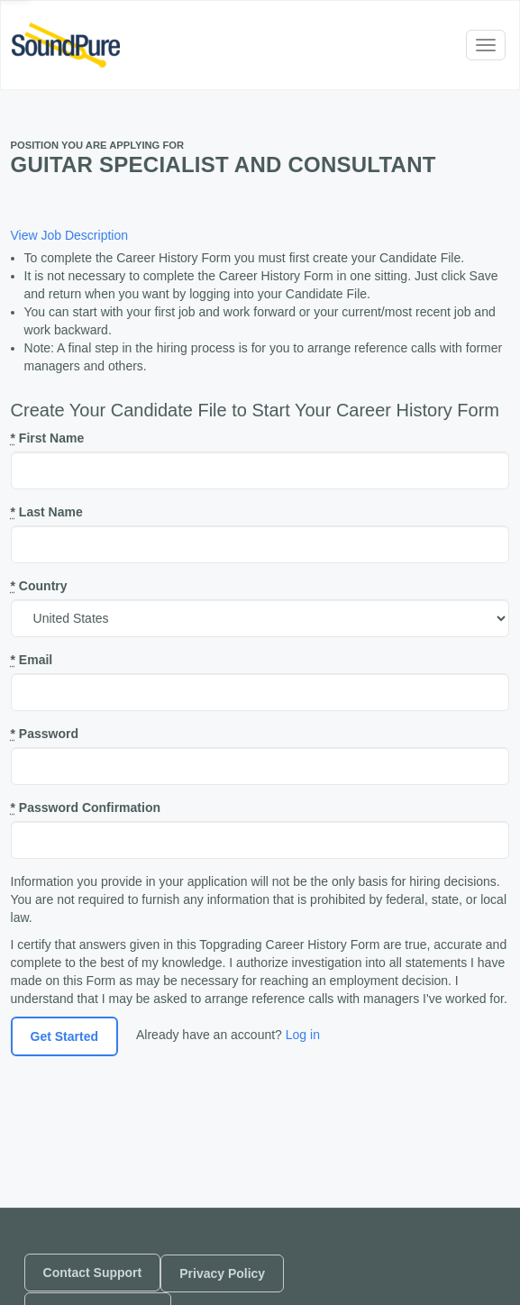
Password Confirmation (85, 807)
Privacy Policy (222, 1273)
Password (44, 733)
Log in (303, 1034)
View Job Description (69, 235)
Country (39, 586)
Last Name (47, 512)
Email (32, 659)
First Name (48, 438)
